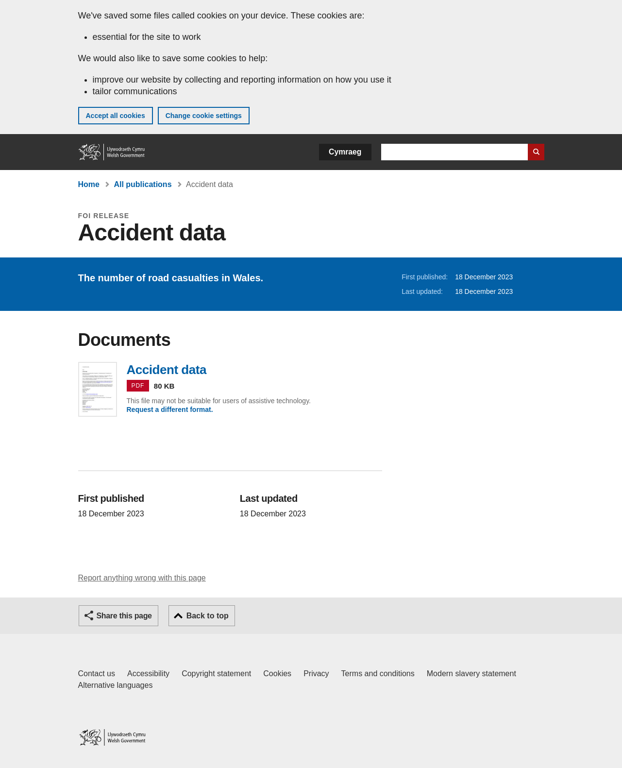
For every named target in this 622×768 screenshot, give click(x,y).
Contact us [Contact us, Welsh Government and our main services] (96, 673)
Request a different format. (170, 409)
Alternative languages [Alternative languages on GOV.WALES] (115, 685)
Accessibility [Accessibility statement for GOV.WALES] (148, 673)
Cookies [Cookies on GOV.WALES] (277, 673)
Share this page (124, 616)
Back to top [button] (207, 616)
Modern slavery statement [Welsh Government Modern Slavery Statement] (471, 673)
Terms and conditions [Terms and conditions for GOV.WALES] (378, 673)
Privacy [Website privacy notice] (316, 673)
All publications (142, 184)
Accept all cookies (115, 115)
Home (89, 184)
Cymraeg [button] (345, 152)
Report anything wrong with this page (142, 578)
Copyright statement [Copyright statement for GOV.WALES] (216, 673)
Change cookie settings (204, 115)
